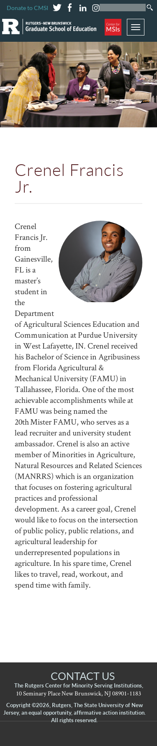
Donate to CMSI (27, 7)
